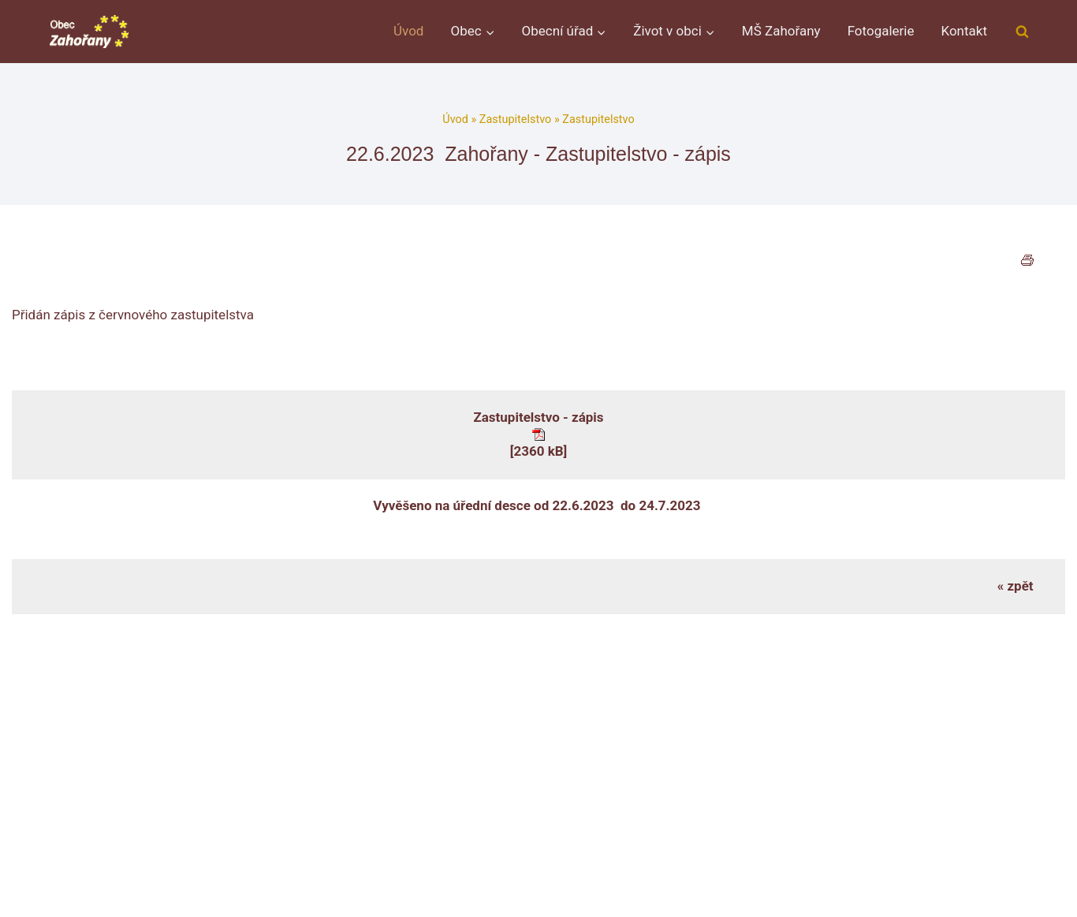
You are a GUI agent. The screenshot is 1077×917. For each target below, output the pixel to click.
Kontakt (964, 31)
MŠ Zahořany (781, 31)
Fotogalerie (881, 31)
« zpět (1015, 586)
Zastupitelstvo (515, 119)
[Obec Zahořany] (89, 31)
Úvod (408, 31)
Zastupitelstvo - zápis (538, 417)
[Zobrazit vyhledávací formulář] (1021, 31)
